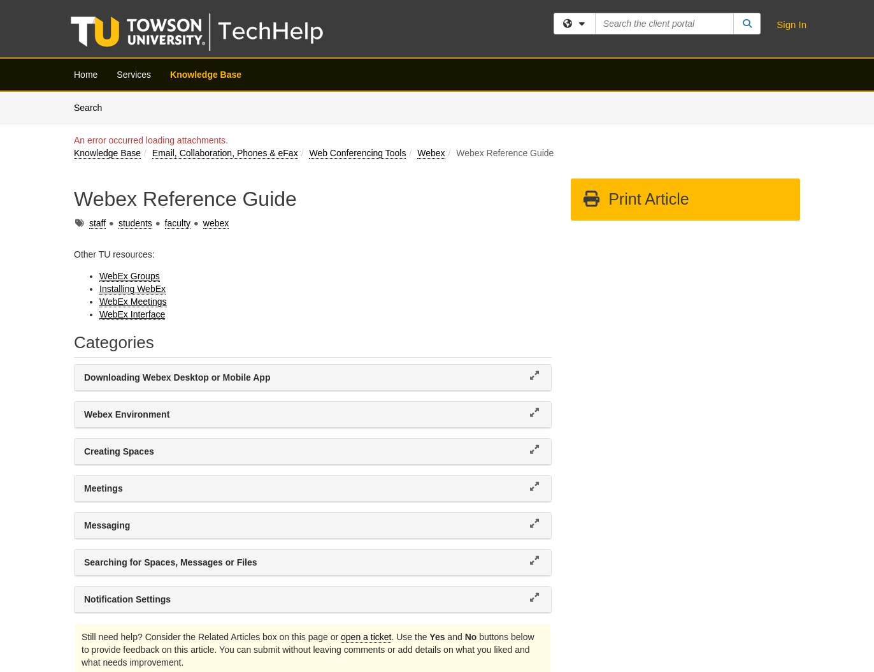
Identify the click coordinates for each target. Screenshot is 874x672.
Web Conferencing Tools (357, 153)
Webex (431, 153)
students (135, 223)
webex (216, 223)
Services (134, 74)
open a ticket (366, 637)
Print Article (635, 199)
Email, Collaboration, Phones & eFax (225, 153)
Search (92, 107)
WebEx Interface (132, 314)
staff (97, 223)
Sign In (791, 24)
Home (85, 74)
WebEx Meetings (133, 301)
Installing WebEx (132, 289)
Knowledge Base (205, 74)
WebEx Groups (129, 276)
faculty (177, 223)
